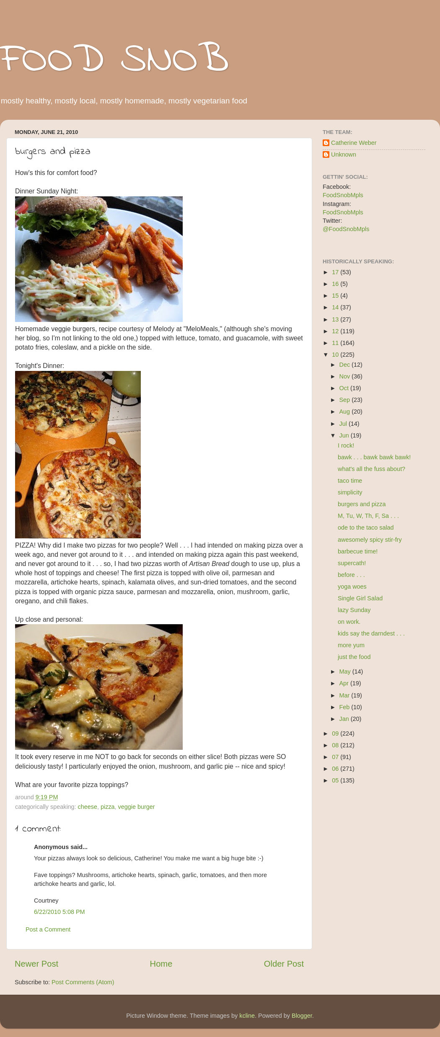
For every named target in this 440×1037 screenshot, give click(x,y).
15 (336, 295)
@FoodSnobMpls (346, 229)
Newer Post (36, 963)
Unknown (343, 154)
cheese (87, 806)
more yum (351, 645)
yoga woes (352, 586)
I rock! (346, 445)
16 (336, 283)
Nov (345, 376)
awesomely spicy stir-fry (370, 539)
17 (336, 272)
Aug (345, 411)
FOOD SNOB (114, 60)
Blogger (302, 1015)
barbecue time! (358, 551)
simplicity (350, 492)
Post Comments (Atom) (83, 982)
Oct (344, 388)
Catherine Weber (354, 142)
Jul (344, 423)
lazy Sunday (354, 610)
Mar (345, 695)
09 (336, 733)
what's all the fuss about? (371, 469)
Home (161, 963)
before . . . (351, 574)
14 (336, 307)
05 (336, 780)
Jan (345, 718)
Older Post (284, 963)
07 (336, 757)
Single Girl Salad (360, 598)
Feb (345, 707)
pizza (108, 806)
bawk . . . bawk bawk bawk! (374, 457)
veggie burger (136, 806)
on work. (349, 621)
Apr (344, 683)
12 (336, 331)
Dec (345, 364)
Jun (345, 435)
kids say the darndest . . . (371, 633)
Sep (345, 399)
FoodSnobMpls (343, 195)
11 (336, 343)
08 (336, 745)
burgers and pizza (362, 504)
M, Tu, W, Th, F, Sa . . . (368, 515)
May (345, 671)
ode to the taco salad (366, 527)
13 (336, 319)
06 (336, 768)
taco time (350, 480)
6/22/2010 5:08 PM (59, 911)
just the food (354, 657)
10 (336, 354)
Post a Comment (48, 929)
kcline (247, 1015)
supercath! (352, 563)
